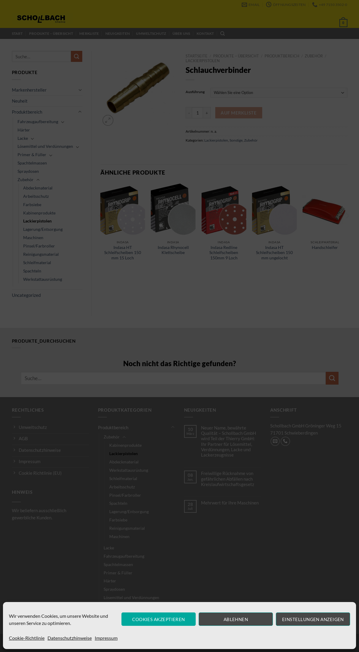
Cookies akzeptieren (158, 619)
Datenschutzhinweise (70, 638)
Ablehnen (236, 619)
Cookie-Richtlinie (27, 638)
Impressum (106, 638)
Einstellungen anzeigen (313, 619)
